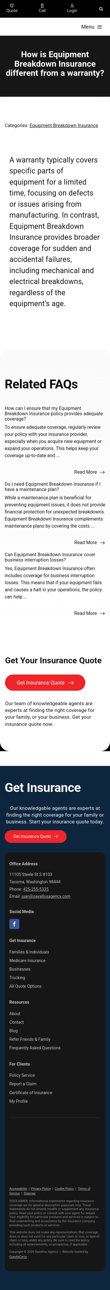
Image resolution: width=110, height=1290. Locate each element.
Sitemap (29, 1193)
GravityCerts (18, 1257)
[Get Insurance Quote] (45, 682)
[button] (101, 9)
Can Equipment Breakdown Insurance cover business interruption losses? (50, 557)
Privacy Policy (41, 1189)
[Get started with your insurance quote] (36, 836)
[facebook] (14, 924)
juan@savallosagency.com (46, 896)
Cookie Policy (64, 1189)
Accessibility (18, 1189)
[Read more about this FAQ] (89, 472)
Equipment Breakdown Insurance (64, 125)
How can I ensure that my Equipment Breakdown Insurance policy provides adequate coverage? (54, 413)
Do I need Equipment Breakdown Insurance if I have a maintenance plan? (53, 486)
